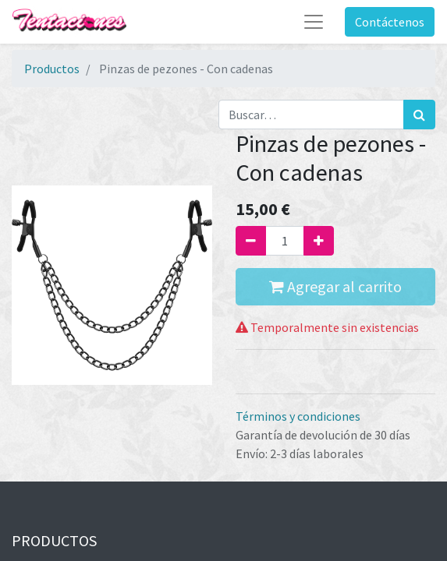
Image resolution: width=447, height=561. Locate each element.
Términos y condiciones (298, 416)
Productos (52, 68)
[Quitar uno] (251, 241)
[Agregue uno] (318, 241)
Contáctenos (389, 22)
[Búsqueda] (419, 114)
